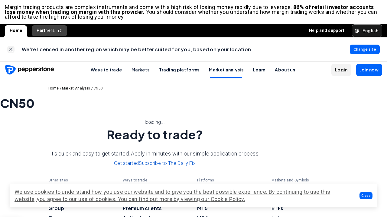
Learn (259, 70)
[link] (11, 49)
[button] (366, 195)
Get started (126, 164)
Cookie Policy (227, 199)
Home (16, 30)
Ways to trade (106, 70)
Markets (140, 70)
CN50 (98, 89)
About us (285, 70)
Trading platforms (179, 70)
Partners (49, 30)
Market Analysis (76, 89)
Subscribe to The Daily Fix (167, 164)
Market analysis (226, 70)
